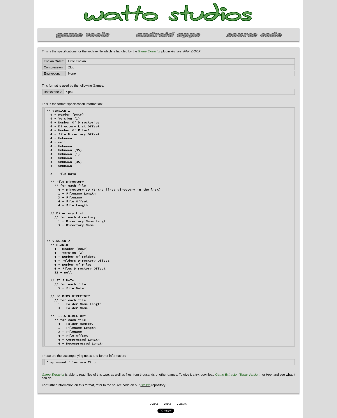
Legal (167, 403)
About (154, 403)
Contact (181, 403)
